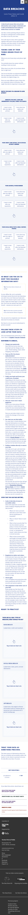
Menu (3, 853)
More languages (6, 855)
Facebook (4, 860)
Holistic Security (12, 905)
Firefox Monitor (14, 437)
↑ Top (21, 775)
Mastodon (4, 862)
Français (17, 337)
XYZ (9, 913)
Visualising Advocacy (14, 911)
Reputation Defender (16, 485)
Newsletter (5, 856)
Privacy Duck (9, 487)
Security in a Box (13, 909)
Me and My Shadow (13, 907)
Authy (25, 368)
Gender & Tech (12, 904)
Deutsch (22, 337)
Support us (5, 864)
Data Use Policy (5, 850)
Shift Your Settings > (14, 770)
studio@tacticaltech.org (8, 848)
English (11, 337)
